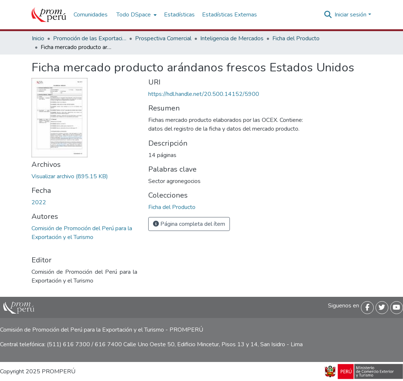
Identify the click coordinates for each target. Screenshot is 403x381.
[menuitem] (136, 14)
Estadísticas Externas (229, 15)
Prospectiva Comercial (163, 38)
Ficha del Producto (296, 38)
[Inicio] (48, 14)
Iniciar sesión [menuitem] (350, 15)
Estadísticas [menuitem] (179, 15)
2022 (38, 202)
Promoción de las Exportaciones (89, 38)
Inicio (38, 38)
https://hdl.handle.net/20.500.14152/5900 (203, 94)
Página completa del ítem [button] (189, 224)
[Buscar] (327, 14)
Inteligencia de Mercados (232, 38)
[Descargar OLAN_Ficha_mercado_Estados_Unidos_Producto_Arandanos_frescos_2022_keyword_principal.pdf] (69, 176)
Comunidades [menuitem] (91, 15)
